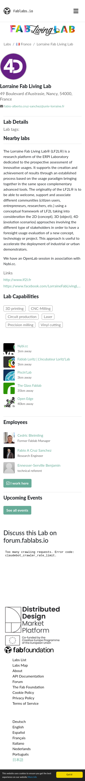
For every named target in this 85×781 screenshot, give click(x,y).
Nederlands (21, 749)
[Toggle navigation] (75, 10)
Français (18, 738)
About (17, 670)
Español (18, 732)
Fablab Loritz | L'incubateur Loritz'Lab (43, 359)
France (23, 44)
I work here (17, 483)
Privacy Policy (23, 698)
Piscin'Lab (24, 372)
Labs (7, 44)
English (18, 727)
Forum (17, 681)
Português (20, 754)
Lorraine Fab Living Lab (55, 44)
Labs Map (20, 665)
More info (32, 777)
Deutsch (19, 721)
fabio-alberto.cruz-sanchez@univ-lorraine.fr (34, 106)
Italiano (18, 743)
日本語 (17, 759)
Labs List (19, 660)
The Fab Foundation (28, 687)
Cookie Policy (23, 692)
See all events (17, 510)
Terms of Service (25, 703)
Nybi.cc (22, 346)
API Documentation (28, 676)
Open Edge (25, 399)
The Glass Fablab (29, 385)
